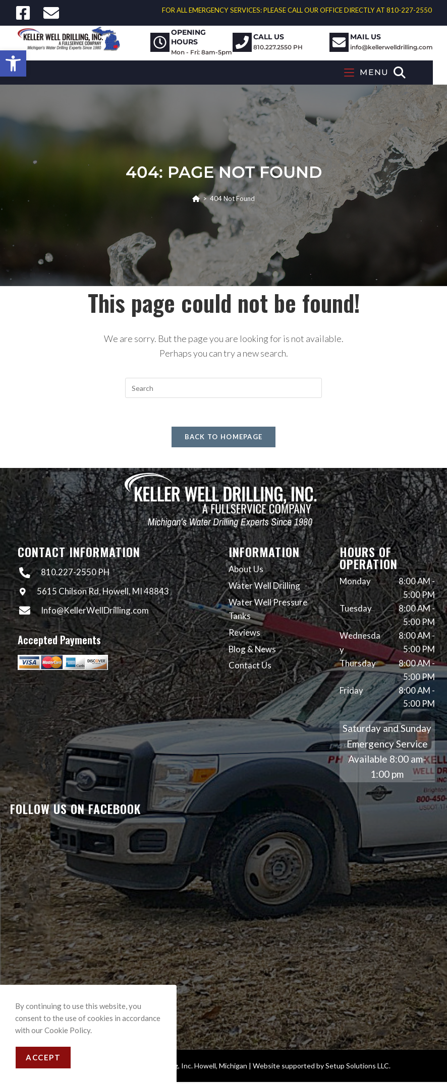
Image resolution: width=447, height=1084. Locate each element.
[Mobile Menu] (379, 72)
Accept (43, 1057)
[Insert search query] (223, 388)
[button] (13, 63)
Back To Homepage (224, 439)
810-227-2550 (409, 10)
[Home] (196, 198)
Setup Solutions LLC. (357, 1067)
